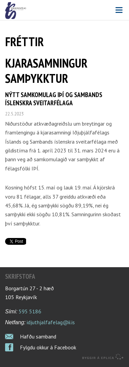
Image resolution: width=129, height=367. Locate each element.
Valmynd (119, 10)
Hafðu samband (38, 336)
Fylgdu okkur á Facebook (48, 347)
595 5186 (30, 311)
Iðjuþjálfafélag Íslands (64, 10)
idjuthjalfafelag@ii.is (51, 322)
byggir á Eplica (103, 356)
